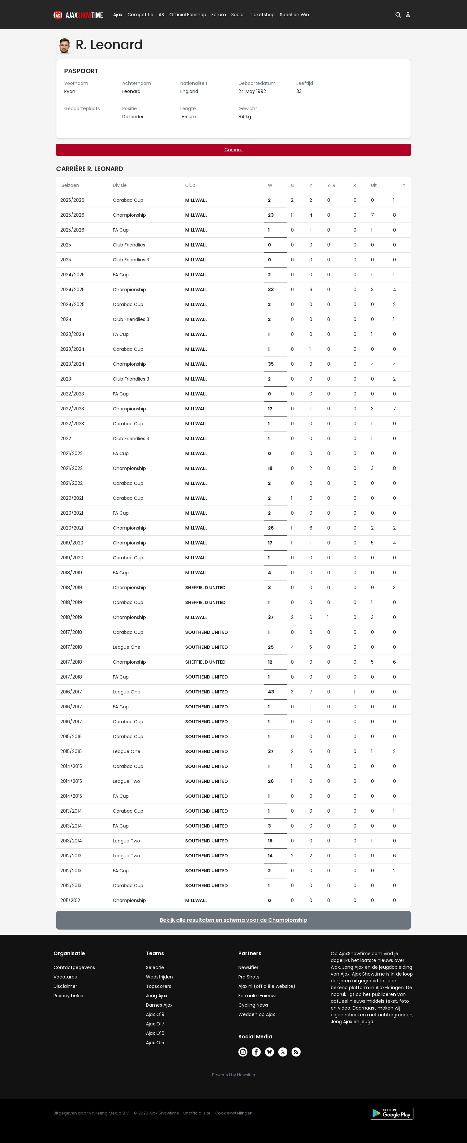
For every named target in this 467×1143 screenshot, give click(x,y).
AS (161, 14)
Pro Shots (248, 977)
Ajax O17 (155, 1024)
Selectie (155, 967)
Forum (218, 14)
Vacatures (65, 977)
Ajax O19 (155, 1014)
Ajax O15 (155, 1042)
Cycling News (253, 1005)
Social (237, 14)
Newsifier (248, 967)
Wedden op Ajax (256, 1014)
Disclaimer (65, 986)
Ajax (117, 14)
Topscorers (158, 986)
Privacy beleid (69, 995)
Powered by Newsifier (233, 1075)
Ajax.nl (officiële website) (266, 986)
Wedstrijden (159, 977)
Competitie (137, 14)
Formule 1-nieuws (258, 995)
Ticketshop (262, 14)
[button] (398, 14)
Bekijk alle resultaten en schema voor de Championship (233, 920)
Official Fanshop (183, 14)
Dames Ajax (159, 1005)
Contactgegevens (74, 967)
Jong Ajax (156, 995)
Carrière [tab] (233, 149)
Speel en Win (294, 14)
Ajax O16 (155, 1033)
